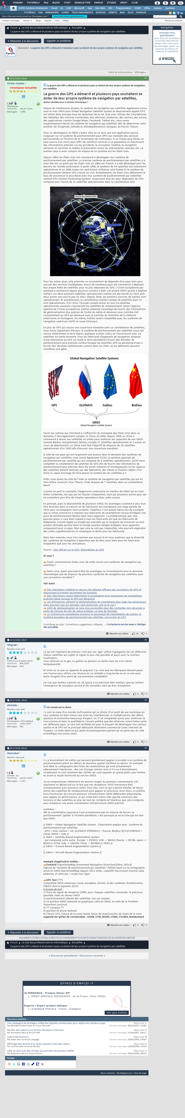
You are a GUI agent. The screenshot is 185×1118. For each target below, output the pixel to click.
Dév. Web (100, 8)
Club (134, 2)
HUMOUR (141, 12)
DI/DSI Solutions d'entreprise (33, 8)
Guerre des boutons (18, 1037)
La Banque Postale (43, 1009)
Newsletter (82, 2)
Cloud (54, 8)
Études (111, 2)
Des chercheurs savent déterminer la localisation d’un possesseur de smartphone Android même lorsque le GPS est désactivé (92, 597)
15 (137, 633)
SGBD (138, 8)
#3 (146, 700)
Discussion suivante (91, 955)
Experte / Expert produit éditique (45, 1005)
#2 (146, 639)
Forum (14, 28)
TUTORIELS (29, 12)
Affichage (139, 72)
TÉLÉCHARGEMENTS (82, 12)
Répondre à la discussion (23, 40)
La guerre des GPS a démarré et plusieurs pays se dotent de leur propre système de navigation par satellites (87, 47)
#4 (146, 748)
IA (62, 8)
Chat (66, 2)
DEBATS (94, 938)
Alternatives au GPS (92, 549)
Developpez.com (124, 1073)
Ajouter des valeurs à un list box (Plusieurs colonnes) (35, 1030)
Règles (66, 20)
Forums (17, 2)
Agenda (47, 20)
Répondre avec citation (117, 633)
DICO (130, 12)
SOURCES (101, 12)
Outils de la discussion (119, 72)
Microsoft (79, 8)
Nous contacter (108, 1073)
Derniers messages (11, 20)
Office (147, 8)
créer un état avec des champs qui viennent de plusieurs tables (40, 1051)
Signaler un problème (59, 40)
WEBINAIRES (52, 12)
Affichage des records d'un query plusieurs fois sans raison (38, 1044)
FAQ (45, 2)
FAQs (45, 938)
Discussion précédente (64, 955)
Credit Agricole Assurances (50, 996)
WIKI (122, 12)
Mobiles (158, 8)
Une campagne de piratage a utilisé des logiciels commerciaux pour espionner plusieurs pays (56, 1023)
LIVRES (65, 12)
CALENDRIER (117, 938)
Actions (26, 20)
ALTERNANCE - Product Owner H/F (47, 993)
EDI (110, 8)
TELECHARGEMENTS (67, 938)
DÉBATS (113, 12)
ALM (68, 8)
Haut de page (140, 1073)
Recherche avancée (173, 20)
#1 (146, 78)
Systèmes (170, 8)
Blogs (56, 2)
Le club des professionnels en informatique (45, 28)
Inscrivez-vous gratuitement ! (69, 16)
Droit (123, 2)
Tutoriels (33, 2)
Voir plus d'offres (117, 1013)
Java (90, 8)
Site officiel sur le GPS (66, 549)
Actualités (77, 28)
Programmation (123, 8)
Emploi (98, 2)
